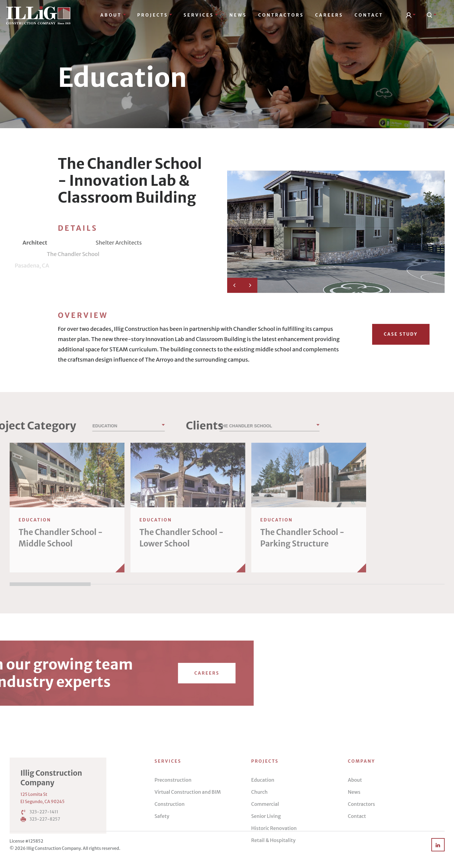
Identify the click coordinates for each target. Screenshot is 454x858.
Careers (329, 15)
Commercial (265, 852)
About (113, 15)
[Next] (249, 285)
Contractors (281, 15)
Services (201, 15)
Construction (170, 852)
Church (259, 840)
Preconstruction (173, 828)
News (238, 15)
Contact (369, 15)
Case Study (400, 334)
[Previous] (234, 285)
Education (263, 828)
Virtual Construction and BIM (188, 840)
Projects (154, 15)
